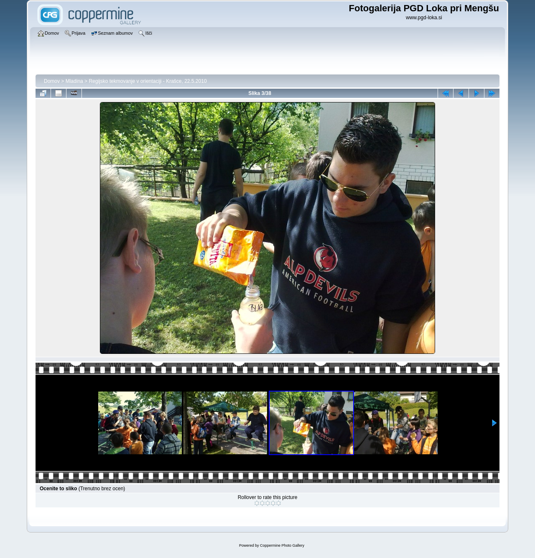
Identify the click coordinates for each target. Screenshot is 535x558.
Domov (52, 81)
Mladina (74, 81)
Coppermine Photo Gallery (282, 545)
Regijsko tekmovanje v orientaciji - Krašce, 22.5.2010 (147, 81)
